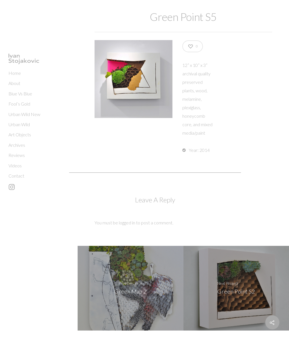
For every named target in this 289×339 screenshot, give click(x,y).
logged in (127, 222)
